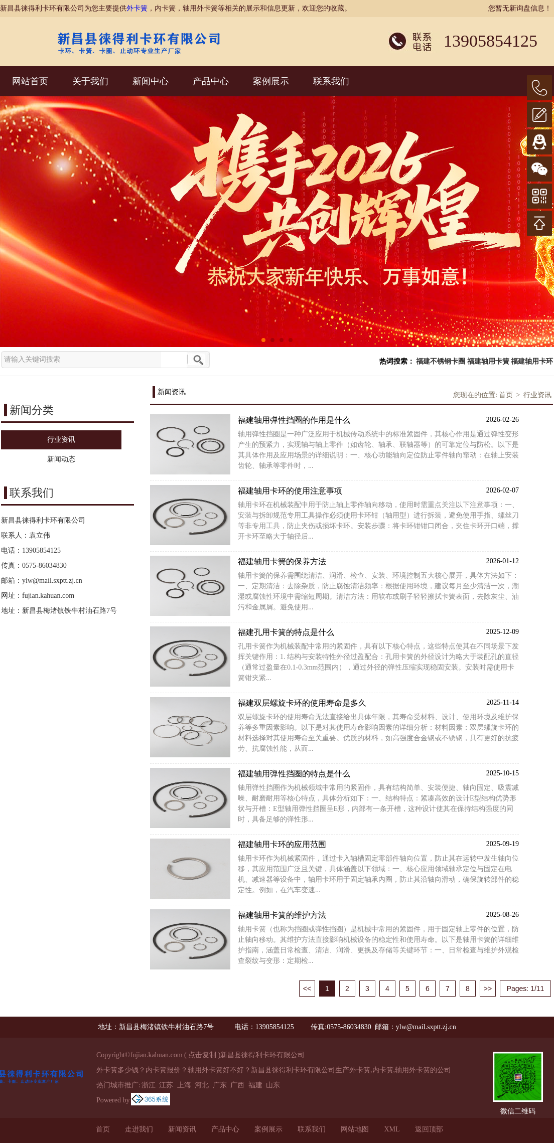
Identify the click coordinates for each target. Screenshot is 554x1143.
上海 (184, 1085)
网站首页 (30, 81)
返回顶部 (429, 1129)
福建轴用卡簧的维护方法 (378, 914)
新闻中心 (150, 81)
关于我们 (90, 81)
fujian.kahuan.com (48, 595)
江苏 (166, 1085)
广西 (237, 1085)
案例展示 (271, 81)
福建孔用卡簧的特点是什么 (378, 631)
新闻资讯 (182, 1129)
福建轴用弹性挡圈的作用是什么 (378, 419)
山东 (273, 1085)
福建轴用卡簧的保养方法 (378, 561)
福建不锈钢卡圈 (440, 361)
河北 (202, 1085)
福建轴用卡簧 (488, 361)
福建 (255, 1085)
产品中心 (211, 81)
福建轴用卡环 (532, 361)
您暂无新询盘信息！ (519, 8)
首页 (506, 395)
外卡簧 (137, 8)
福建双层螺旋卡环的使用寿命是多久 (378, 702)
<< (307, 989)
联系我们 (331, 81)
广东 (220, 1085)
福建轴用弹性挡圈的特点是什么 (378, 773)
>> (488, 989)
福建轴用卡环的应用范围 (378, 844)
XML (391, 1129)
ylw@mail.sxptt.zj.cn (52, 580)
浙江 (149, 1085)
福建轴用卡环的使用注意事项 (378, 490)
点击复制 (202, 1055)
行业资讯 (537, 395)
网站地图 (355, 1129)
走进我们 (139, 1129)
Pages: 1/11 (525, 989)
